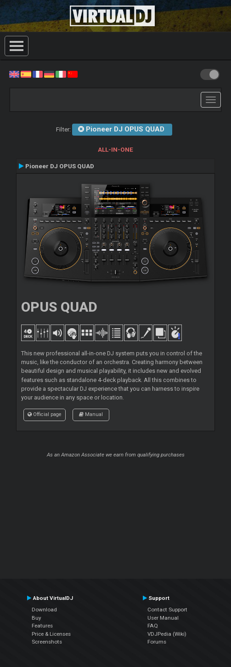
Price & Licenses (51, 634)
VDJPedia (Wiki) (166, 634)
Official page (45, 414)
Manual (91, 414)
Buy (36, 618)
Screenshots (47, 641)
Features (42, 625)
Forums (156, 641)
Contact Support (167, 609)
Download (44, 609)
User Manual (163, 618)
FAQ (152, 625)
